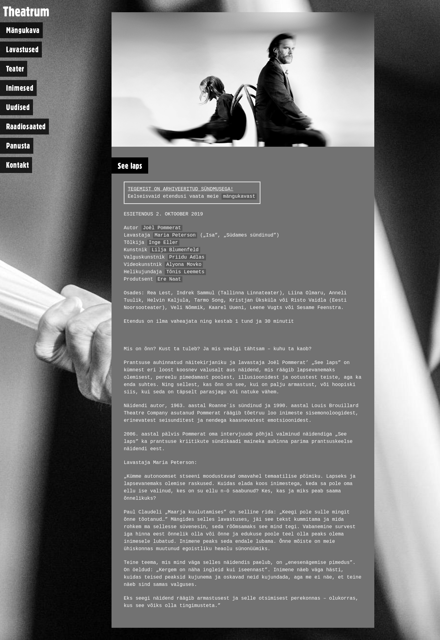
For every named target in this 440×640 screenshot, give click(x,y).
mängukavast (239, 196)
